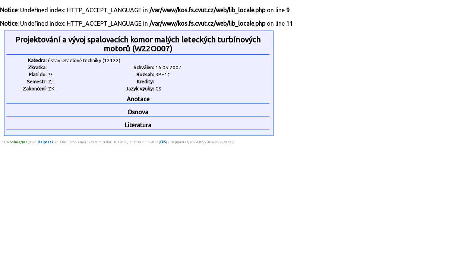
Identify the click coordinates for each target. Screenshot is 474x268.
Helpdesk (45, 142)
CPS (163, 142)
